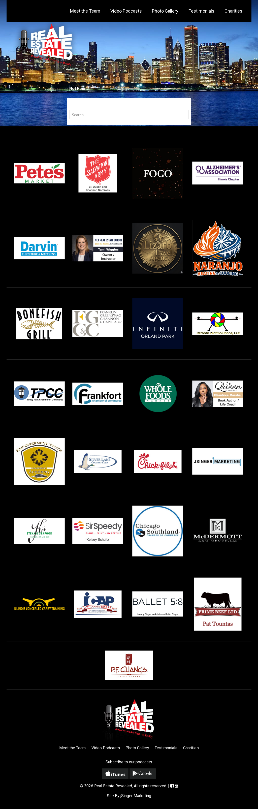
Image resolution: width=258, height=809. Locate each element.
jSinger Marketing (135, 795)
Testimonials (201, 11)
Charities (233, 11)
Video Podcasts (126, 11)
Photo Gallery (165, 11)
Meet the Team (85, 11)
